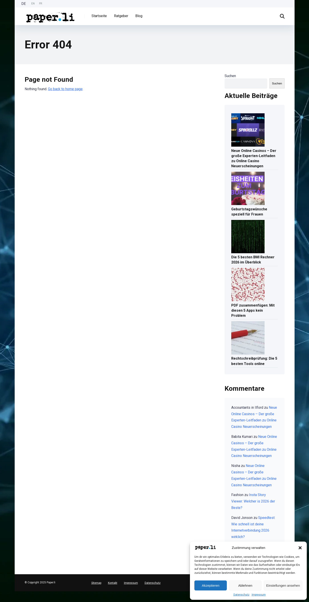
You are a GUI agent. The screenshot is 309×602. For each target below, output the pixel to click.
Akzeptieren (210, 585)
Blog (138, 16)
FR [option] (40, 3)
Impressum (259, 594)
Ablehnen (245, 585)
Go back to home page (65, 89)
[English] (2, 596)
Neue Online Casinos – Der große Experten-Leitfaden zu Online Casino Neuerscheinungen (253, 158)
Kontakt (112, 582)
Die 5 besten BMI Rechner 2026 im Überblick (253, 259)
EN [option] (33, 3)
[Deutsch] (2, 593)
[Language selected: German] (32, 3)
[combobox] (2, 593)
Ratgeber (121, 16)
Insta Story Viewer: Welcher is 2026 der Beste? (253, 501)
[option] (33, 3)
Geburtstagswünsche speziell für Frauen (249, 211)
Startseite (99, 16)
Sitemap (96, 582)
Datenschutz (241, 594)
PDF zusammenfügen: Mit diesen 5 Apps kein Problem (253, 310)
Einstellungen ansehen (283, 585)
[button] (300, 548)
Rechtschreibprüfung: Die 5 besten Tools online (254, 361)
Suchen (230, 76)
